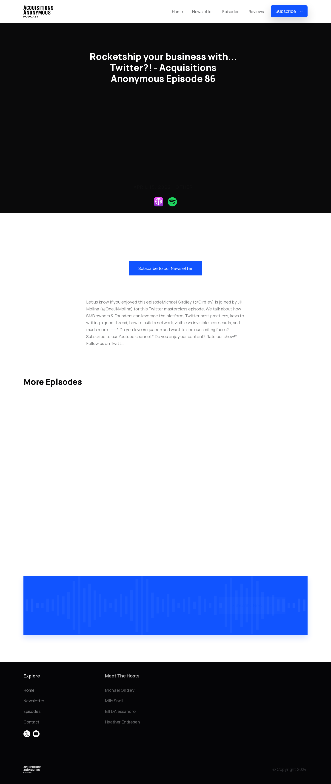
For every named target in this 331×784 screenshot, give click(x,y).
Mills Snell (114, 700)
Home (177, 11)
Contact (31, 721)
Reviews (256, 11)
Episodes (230, 11)
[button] (289, 11)
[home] (38, 11)
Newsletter (202, 11)
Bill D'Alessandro (120, 711)
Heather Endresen (122, 721)
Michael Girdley (119, 690)
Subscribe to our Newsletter (165, 268)
